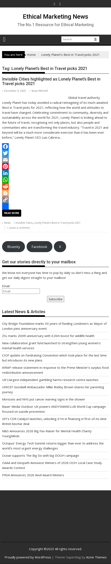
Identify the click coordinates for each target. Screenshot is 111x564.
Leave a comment (19, 228)
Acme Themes (96, 557)
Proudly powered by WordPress (28, 557)
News (7, 223)
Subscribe (56, 299)
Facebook (39, 246)
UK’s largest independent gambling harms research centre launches (50, 380)
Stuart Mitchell (39, 91)
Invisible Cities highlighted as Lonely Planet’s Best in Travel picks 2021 (51, 81)
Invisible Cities (24, 223)
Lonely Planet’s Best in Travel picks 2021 (57, 223)
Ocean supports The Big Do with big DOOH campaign (40, 455)
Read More (11, 213)
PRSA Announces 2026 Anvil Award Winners (33, 475)
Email (6, 286)
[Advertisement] (22, 519)
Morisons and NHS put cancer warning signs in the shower (43, 399)
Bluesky (13, 246)
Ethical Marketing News (55, 16)
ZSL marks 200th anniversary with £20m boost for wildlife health (48, 336)
